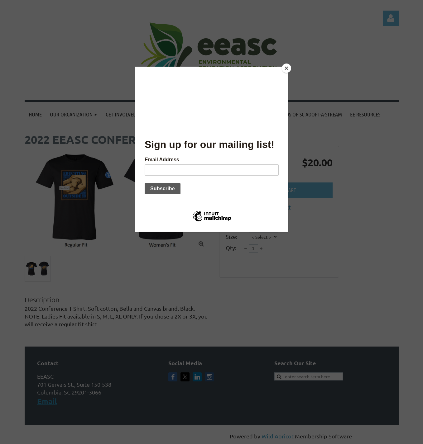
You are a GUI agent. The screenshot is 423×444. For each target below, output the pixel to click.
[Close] (286, 68)
